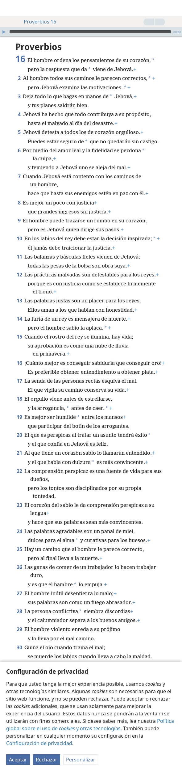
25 (19, 549)
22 (19, 471)
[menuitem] (9, 8)
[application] (91, 31)
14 (19, 318)
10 (19, 238)
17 (19, 380)
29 (19, 629)
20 (19, 435)
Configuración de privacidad (39, 743)
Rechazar (46, 759)
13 (19, 300)
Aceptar (18, 759)
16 (19, 363)
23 (19, 505)
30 (19, 647)
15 (19, 336)
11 (19, 256)
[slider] (90, 31)
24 (19, 531)
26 (19, 567)
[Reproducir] (4, 31)
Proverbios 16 (37, 21)
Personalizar (80, 759)
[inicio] (9, 8)
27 (19, 593)
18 (19, 398)
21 (19, 452)
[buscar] (174, 8)
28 (19, 611)
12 (19, 274)
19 (19, 417)
